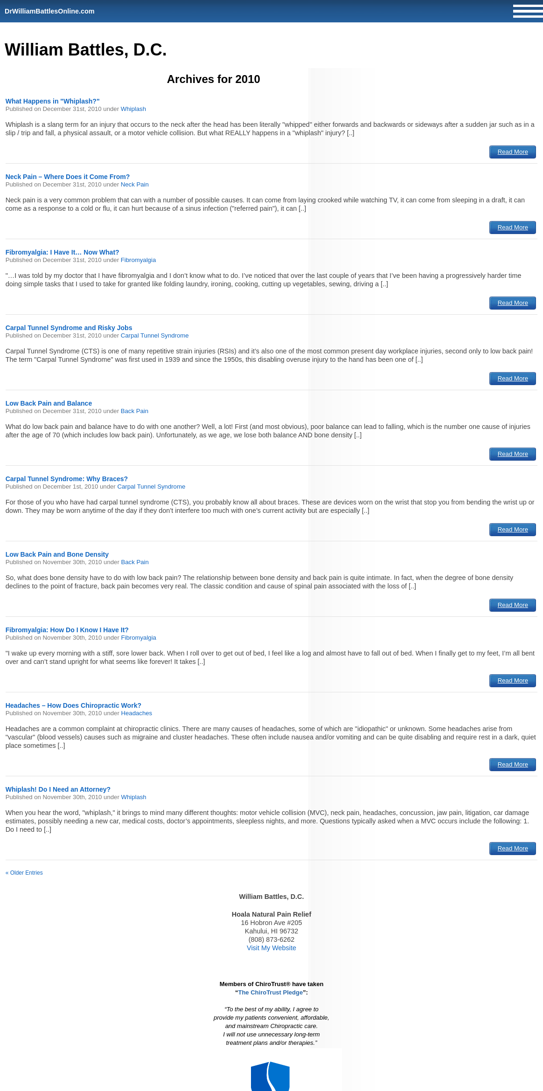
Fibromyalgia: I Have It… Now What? (62, 252)
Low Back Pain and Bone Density (57, 554)
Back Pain (134, 410)
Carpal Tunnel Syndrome (155, 335)
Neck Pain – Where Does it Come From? (68, 176)
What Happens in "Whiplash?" (53, 101)
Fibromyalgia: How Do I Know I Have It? (67, 630)
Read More (513, 151)
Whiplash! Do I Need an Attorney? (58, 789)
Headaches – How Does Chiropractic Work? (73, 705)
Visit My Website (271, 948)
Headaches (136, 713)
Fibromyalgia (138, 259)
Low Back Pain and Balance (49, 403)
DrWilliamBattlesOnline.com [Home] (50, 11)
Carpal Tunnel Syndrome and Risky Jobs (69, 327)
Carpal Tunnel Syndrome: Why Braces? (67, 479)
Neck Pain (135, 184)
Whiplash (133, 108)
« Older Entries (24, 873)
